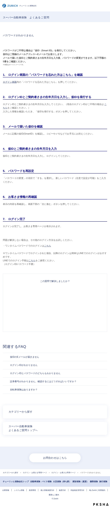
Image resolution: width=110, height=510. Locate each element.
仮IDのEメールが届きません (24, 357)
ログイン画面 (10, 82)
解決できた (55, 290)
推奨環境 (32, 490)
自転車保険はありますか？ (24, 389)
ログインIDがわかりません (24, 365)
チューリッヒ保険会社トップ (16, 481)
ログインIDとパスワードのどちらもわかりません (35, 373)
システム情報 (19, 490)
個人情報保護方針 (47, 490)
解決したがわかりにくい (55, 301)
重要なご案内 (54, 495)
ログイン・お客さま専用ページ (35, 473)
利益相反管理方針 (77, 490)
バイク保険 (47, 481)
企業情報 (5, 490)
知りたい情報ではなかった (55, 321)
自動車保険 (35, 481)
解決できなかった (55, 311)
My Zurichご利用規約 (97, 490)
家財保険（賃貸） (80, 481)
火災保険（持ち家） (62, 481)
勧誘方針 (62, 490)
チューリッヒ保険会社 (19, 6)
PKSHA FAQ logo (101, 504)
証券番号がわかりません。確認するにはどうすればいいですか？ (43, 381)
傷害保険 (94, 481)
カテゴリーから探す (10, 473)
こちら (47, 246)
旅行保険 (103, 481)
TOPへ (106, 499)
